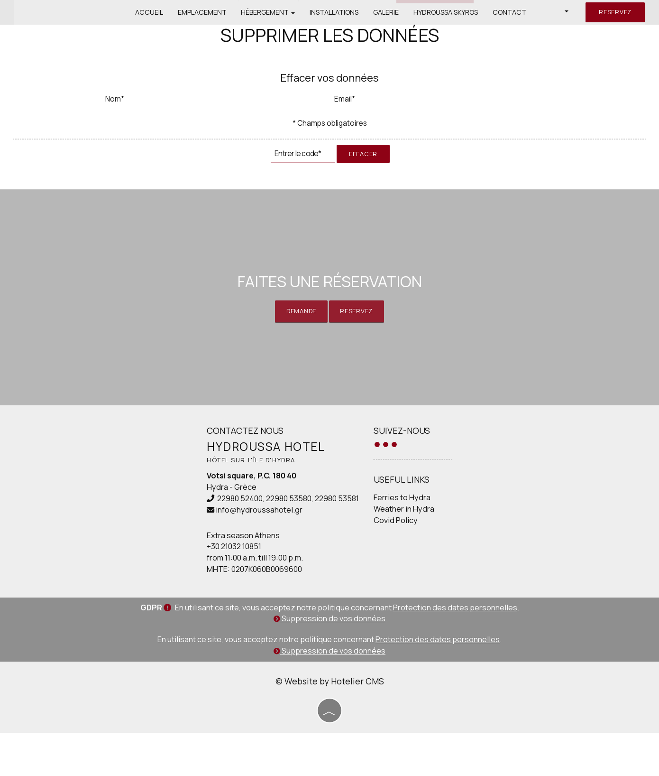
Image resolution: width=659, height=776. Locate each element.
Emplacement (199, 11)
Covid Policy (388, 563)
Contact (510, 11)
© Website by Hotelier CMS (329, 725)
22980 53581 (324, 541)
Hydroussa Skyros (446, 11)
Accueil (145, 11)
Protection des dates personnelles (455, 651)
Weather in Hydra (396, 552)
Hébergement (266, 11)
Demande (298, 336)
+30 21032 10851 (221, 589)
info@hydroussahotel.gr (246, 552)
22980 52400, (228, 541)
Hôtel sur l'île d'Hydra (241, 502)
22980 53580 (276, 541)
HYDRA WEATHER (538, 503)
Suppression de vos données (329, 663)
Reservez (614, 12)
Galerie (386, 11)
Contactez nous (232, 472)
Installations (333, 11)
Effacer (363, 163)
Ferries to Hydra (394, 540)
